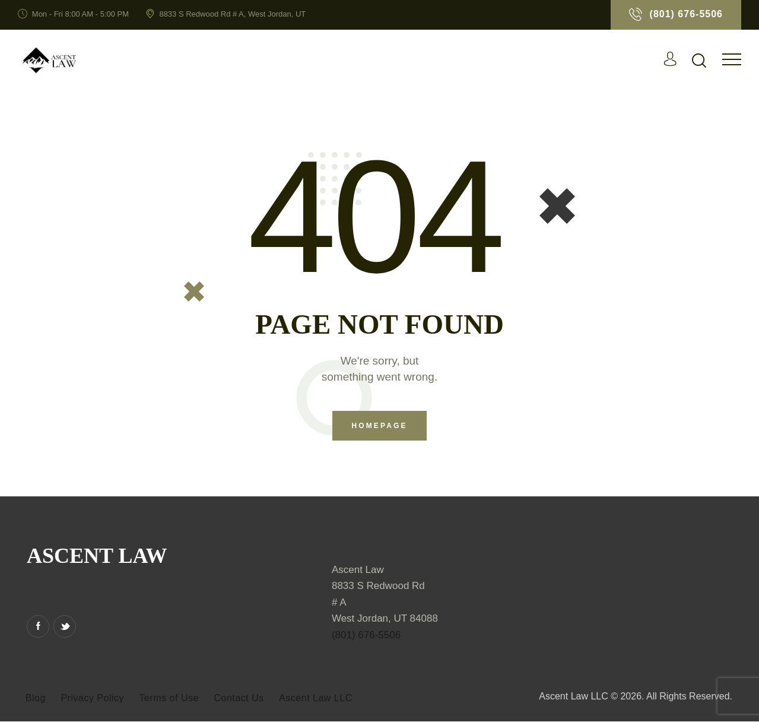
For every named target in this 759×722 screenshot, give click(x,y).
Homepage (379, 426)
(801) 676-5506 (366, 635)
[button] (731, 58)
